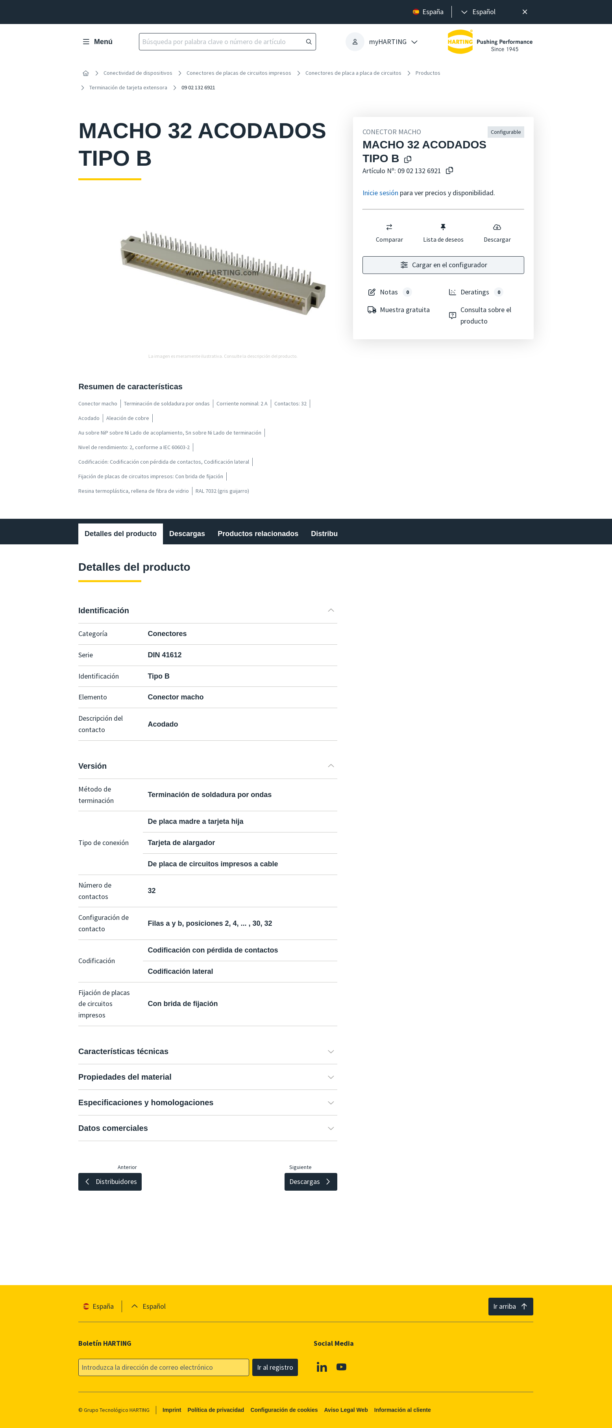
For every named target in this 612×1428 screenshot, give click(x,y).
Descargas (187, 534)
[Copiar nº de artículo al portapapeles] (449, 171)
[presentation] (477, 12)
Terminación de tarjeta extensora (128, 87)
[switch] (389, 227)
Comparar (389, 233)
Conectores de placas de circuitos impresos (239, 72)
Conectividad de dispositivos (138, 72)
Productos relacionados (258, 534)
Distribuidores (335, 534)
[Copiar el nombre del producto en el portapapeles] (407, 160)
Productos (428, 72)
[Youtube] (341, 1366)
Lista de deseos (443, 233)
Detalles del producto (121, 534)
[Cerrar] (525, 12)
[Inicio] (85, 73)
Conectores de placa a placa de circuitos (353, 72)
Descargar (497, 233)
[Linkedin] (322, 1366)
